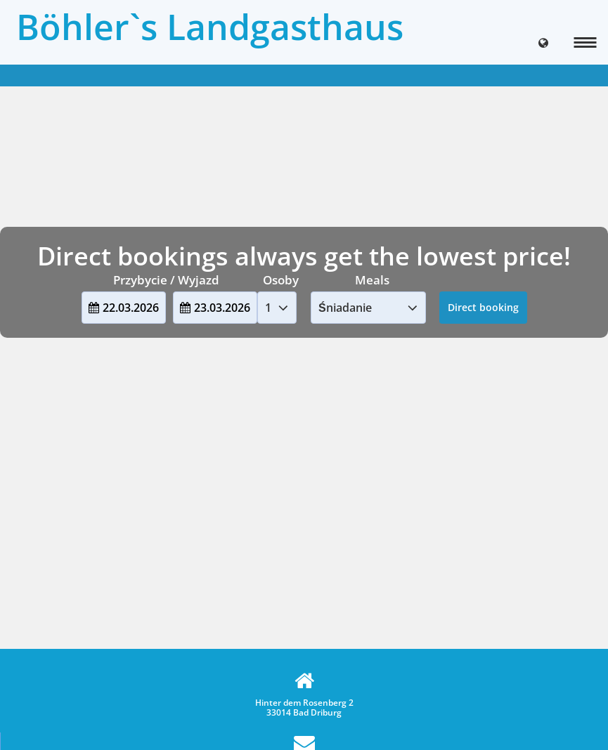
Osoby (281, 280)
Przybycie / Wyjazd (166, 280)
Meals (372, 280)
